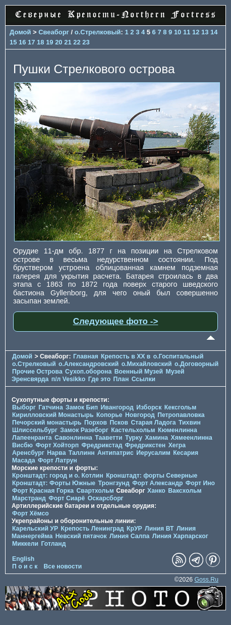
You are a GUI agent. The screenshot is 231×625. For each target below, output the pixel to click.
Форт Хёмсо (30, 513)
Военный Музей (138, 371)
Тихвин (190, 422)
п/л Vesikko (68, 379)
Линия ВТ (159, 528)
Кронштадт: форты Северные (151, 475)
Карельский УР (35, 528)
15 (13, 42)
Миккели (25, 543)
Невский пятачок (81, 536)
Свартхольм (95, 490)
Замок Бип (82, 407)
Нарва (56, 452)
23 (85, 42)
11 (186, 32)
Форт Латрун (57, 460)
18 (40, 42)
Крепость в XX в (125, 356)
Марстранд (29, 498)
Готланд (53, 543)
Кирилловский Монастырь (53, 415)
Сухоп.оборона (88, 371)
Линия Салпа (129, 536)
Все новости (63, 566)
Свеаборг (53, 32)
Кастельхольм (133, 430)
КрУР (134, 528)
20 (58, 42)
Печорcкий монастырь (47, 422)
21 (67, 42)
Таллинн (82, 452)
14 (213, 32)
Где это (99, 379)
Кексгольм (180, 407)
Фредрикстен (145, 445)
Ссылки (143, 379)
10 (177, 32)
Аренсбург (28, 452)
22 (76, 42)
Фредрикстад (102, 445)
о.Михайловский (147, 364)
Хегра (177, 445)
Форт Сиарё (66, 498)
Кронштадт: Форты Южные (53, 483)
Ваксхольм (184, 490)
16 (22, 42)
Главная (85, 356)
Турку (133, 437)
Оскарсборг (106, 498)
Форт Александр (157, 483)
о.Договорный (196, 364)
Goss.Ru (206, 579)
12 (195, 32)
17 (31, 42)
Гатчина (50, 407)
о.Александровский (89, 364)
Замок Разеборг (84, 430)
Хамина (156, 437)
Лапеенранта (32, 437)
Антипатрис (115, 452)
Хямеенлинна (191, 437)
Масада (23, 460)
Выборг (24, 407)
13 (204, 32)
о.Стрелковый (98, 32)
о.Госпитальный (178, 356)
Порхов (95, 422)
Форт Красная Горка (43, 490)
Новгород (140, 415)
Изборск (148, 407)
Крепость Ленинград (92, 528)
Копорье (109, 415)
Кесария (185, 452)
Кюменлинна (177, 430)
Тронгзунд (114, 483)
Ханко (156, 490)
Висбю (22, 445)
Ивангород (117, 407)
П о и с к (24, 566)
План (121, 379)
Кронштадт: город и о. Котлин (57, 475)
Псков (118, 422)
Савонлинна (73, 437)
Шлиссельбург (34, 430)
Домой (20, 32)
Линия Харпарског (180, 536)
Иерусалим (153, 452)
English (23, 558)
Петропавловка (180, 415)
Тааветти (108, 437)
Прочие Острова (37, 371)
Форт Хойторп (57, 445)
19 (49, 42)
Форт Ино (200, 483)
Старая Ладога (153, 422)
